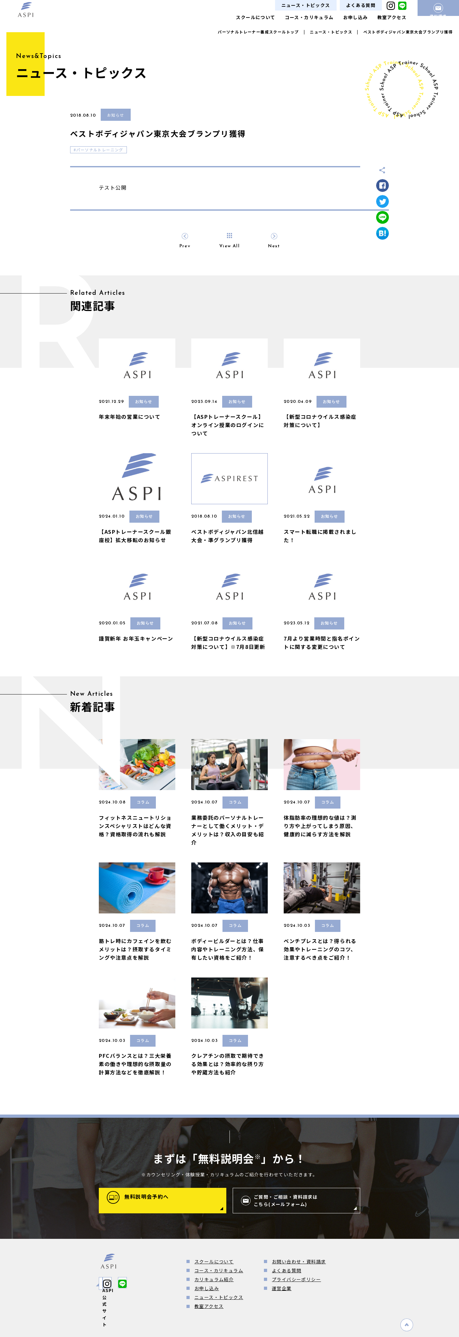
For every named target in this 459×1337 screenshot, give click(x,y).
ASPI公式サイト (129, 1283)
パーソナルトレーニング (99, 149)
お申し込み (355, 17)
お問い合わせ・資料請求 (299, 1261)
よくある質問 (360, 5)
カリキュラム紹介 (214, 1279)
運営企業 (282, 1288)
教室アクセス (391, 17)
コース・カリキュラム (309, 17)
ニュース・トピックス (305, 5)
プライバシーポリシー (296, 1279)
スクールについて (255, 17)
